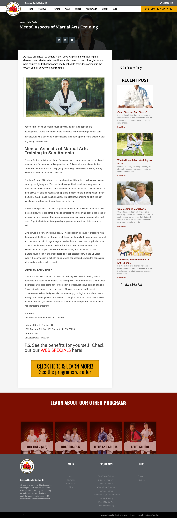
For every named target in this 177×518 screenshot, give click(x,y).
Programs (43, 9)
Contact (78, 8)
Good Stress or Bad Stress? (132, 112)
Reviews (57, 8)
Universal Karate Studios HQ (36, 2)
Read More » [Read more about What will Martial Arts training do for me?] (121, 176)
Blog (115, 8)
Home (31, 8)
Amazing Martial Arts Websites (149, 515)
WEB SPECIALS (56, 350)
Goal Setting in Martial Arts (131, 209)
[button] (58, 40)
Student (105, 8)
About (67, 8)
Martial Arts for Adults (28, 22)
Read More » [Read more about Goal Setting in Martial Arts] (121, 226)
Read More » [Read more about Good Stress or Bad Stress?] (121, 127)
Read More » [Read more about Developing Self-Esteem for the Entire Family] (121, 278)
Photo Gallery (91, 8)
